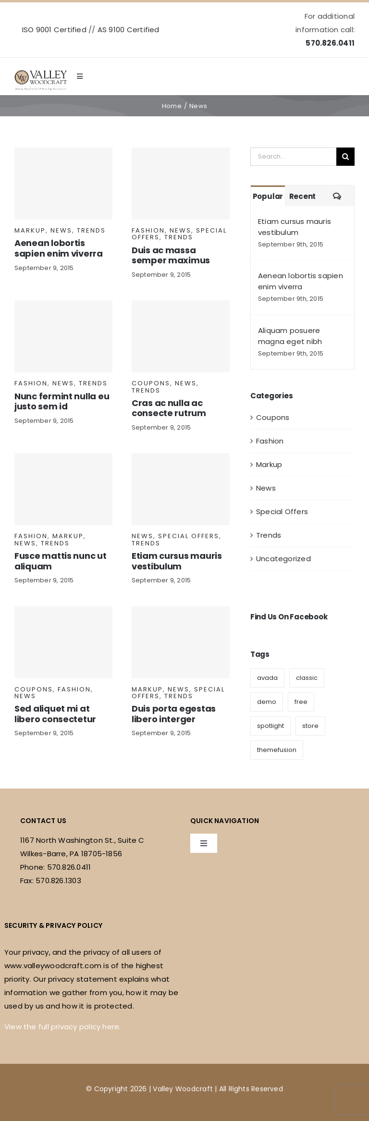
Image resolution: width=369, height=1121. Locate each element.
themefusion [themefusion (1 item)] (276, 749)
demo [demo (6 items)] (266, 701)
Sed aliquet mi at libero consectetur (55, 713)
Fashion (148, 230)
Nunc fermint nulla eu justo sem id (61, 401)
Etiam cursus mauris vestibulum (177, 561)
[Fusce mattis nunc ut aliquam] (63, 489)
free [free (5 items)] (301, 701)
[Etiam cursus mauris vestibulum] (181, 489)
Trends (91, 230)
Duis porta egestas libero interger (174, 713)
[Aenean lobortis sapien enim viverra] (63, 184)
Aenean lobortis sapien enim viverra (58, 248)
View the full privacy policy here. (62, 1027)
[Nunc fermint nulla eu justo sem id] (63, 336)
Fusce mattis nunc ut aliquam (60, 561)
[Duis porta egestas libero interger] (181, 642)
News (61, 230)
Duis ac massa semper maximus (171, 255)
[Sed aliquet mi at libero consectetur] (63, 642)
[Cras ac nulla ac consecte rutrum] (181, 336)
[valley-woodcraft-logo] (40, 74)
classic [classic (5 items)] (307, 677)
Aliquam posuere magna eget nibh (290, 335)
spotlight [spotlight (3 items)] (270, 725)
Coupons (151, 383)
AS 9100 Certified (129, 30)
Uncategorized (283, 559)
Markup (30, 230)
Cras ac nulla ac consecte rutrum (169, 408)
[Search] (345, 157)
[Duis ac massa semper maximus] (181, 184)
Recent (302, 196)
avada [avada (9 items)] (267, 677)
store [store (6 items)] (310, 725)
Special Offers (188, 536)
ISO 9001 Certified (54, 30)
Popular (268, 196)
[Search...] (293, 157)
